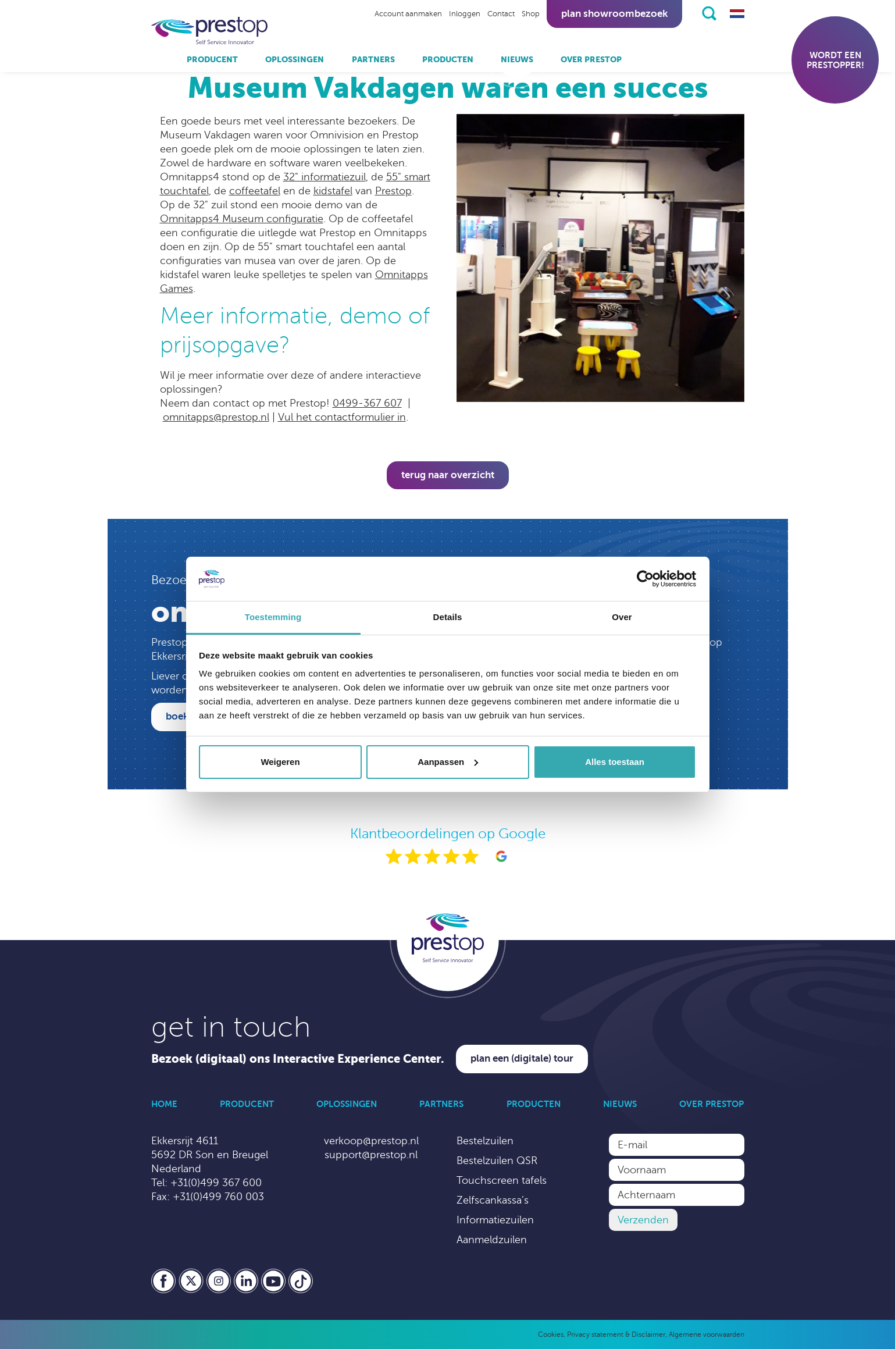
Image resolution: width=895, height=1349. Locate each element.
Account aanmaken (408, 14)
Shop (531, 14)
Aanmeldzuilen (492, 1239)
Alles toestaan (614, 762)
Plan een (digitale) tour (521, 1058)
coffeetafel (254, 191)
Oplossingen (294, 59)
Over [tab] (622, 617)
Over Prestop (591, 59)
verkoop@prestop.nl (371, 1141)
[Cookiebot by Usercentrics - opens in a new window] (645, 579)
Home (164, 1104)
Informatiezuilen (495, 1220)
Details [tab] (447, 617)
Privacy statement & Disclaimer (616, 1334)
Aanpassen (448, 762)
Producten (447, 59)
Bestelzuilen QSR (497, 1160)
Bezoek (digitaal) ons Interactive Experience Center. (297, 1059)
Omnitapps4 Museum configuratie (241, 219)
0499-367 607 (367, 403)
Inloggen (464, 14)
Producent (212, 59)
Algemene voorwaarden (706, 1334)
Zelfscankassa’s (493, 1200)
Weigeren (280, 762)
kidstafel (332, 191)
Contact (501, 14)
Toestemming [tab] (273, 617)
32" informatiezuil (324, 177)
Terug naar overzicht (447, 474)
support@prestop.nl (371, 1155)
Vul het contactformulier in (342, 417)
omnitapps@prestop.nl (216, 417)
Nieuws (517, 59)
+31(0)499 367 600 (216, 1182)
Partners (373, 59)
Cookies (551, 1334)
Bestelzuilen (485, 1141)
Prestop (393, 191)
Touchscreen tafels (502, 1180)
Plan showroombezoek (614, 13)
